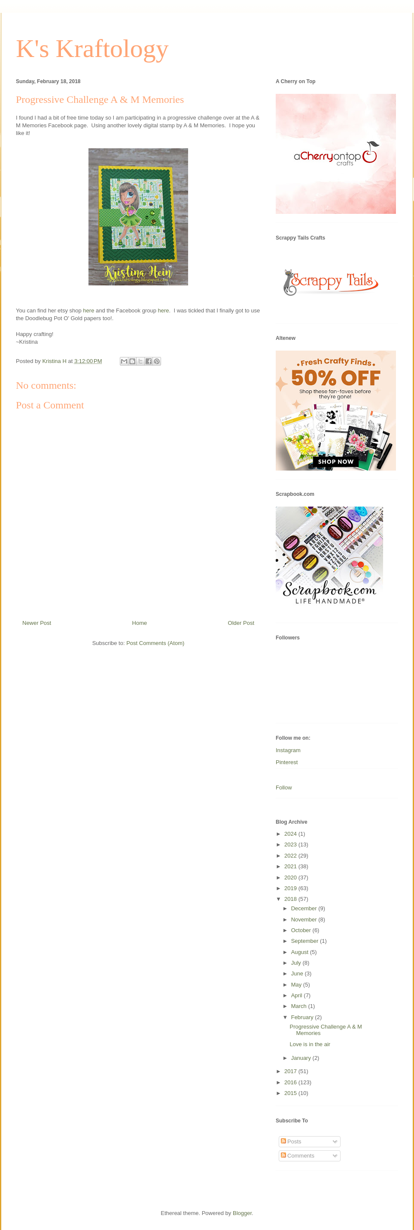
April (297, 995)
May (297, 984)
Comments (297, 1155)
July (297, 963)
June (298, 973)
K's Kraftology (92, 48)
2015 (291, 1093)
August (300, 952)
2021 (291, 866)
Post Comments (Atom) (155, 643)
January (302, 1058)
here (88, 310)
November (305, 919)
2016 (291, 1082)
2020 (291, 877)
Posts (291, 1141)
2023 (291, 844)
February (303, 1017)
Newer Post (36, 623)
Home (139, 623)
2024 (291, 834)
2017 (291, 1071)
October (302, 930)
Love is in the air (309, 1044)
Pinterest (287, 762)
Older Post (241, 623)
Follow (284, 787)
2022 (291, 855)
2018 (291, 899)
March (299, 1006)
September (305, 941)
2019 (291, 888)
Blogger (242, 1213)
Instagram (288, 750)
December (305, 908)
